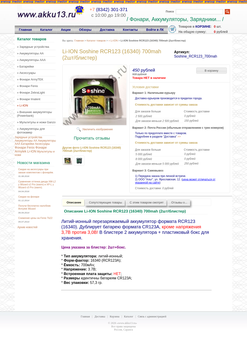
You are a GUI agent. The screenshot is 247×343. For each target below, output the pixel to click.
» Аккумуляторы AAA (31, 60)
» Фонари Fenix (27, 86)
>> (179, 136)
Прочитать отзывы (92, 138)
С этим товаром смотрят (147, 202)
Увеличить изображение (97, 129)
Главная (79, 40)
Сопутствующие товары (105, 202)
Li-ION (31, 151)
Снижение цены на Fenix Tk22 (35, 218)
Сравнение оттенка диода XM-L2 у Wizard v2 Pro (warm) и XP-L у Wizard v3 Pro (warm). (37, 184)
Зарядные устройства (28, 137)
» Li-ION (22, 105)
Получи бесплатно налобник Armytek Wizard (34, 207)
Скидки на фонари (28, 196)
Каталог (128, 316)
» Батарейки (25, 66)
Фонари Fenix (25, 147)
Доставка (99, 316)
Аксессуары (42, 143)
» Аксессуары (26, 73)
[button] (211, 71)
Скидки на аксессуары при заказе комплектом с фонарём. (36, 171)
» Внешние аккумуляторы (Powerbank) (34, 113)
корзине (203, 26)
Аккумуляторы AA (26, 140)
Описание (74, 202)
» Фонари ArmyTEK (30, 79)
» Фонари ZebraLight (31, 92)
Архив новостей (27, 227)
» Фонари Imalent (28, 99)
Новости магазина (33, 162)
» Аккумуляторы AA (30, 53)
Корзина (114, 316)
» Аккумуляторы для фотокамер (31, 130)
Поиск (170, 11)
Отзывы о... (179, 202)
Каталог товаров (96, 40)
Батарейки (27, 143)
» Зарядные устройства (33, 46)
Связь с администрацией (152, 316)
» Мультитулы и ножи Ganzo (36, 122)
